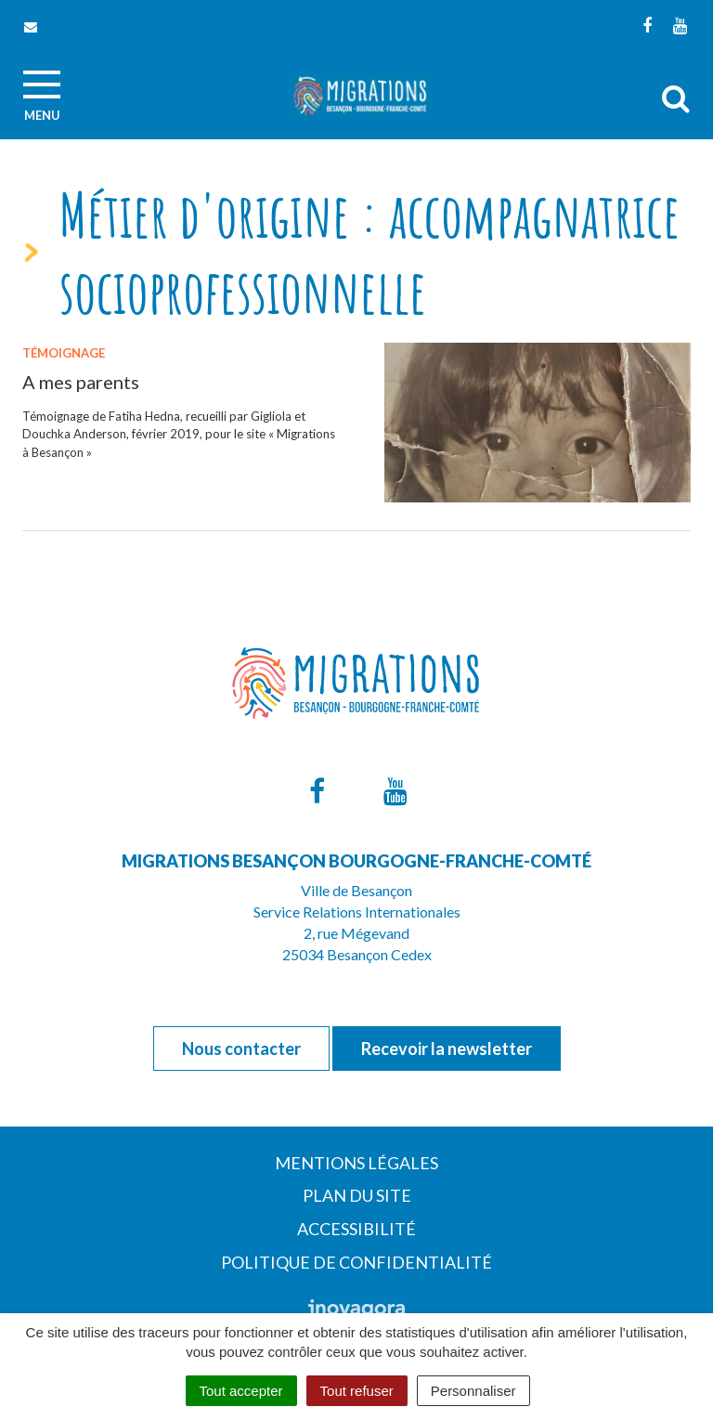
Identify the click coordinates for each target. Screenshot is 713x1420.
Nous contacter (241, 1048)
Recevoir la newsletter (446, 1048)
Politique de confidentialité (356, 1262)
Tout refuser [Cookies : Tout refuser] (357, 1391)
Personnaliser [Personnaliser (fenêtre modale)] (473, 1391)
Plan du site (357, 1195)
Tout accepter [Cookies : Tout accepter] (241, 1391)
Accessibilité (356, 1228)
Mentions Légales (356, 1163)
